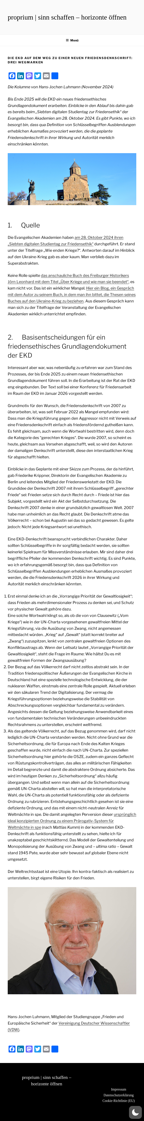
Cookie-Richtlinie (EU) (118, 1101)
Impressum (118, 1089)
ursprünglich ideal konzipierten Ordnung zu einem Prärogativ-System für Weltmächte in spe (72, 821)
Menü (72, 40)
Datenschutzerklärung (119, 1095)
